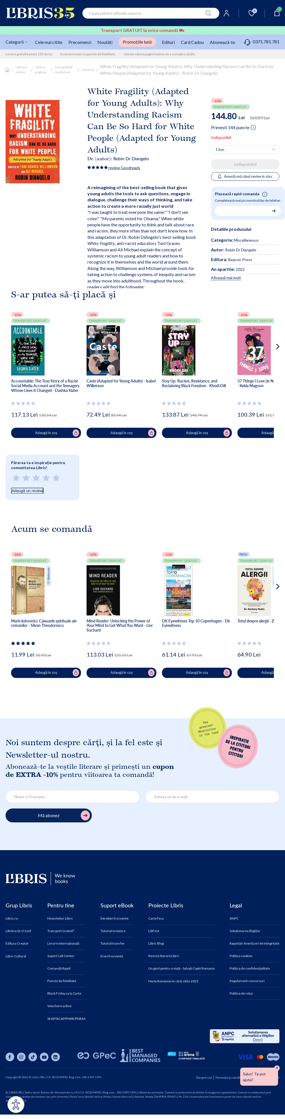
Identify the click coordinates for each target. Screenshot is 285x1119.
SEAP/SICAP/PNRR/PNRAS (66, 1018)
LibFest (153, 931)
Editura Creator (17, 943)
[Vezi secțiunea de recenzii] (24, 403)
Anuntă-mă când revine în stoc (245, 176)
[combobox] (150, 13)
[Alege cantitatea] (245, 149)
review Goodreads (124, 167)
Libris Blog (156, 943)
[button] (267, 369)
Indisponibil (245, 164)
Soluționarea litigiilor (245, 931)
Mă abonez (64, 815)
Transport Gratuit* (60, 931)
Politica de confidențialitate (250, 968)
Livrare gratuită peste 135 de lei (29, 54)
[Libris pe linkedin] (55, 1057)
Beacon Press (231, 259)
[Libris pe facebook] (10, 1057)
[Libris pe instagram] (21, 1057)
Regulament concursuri (247, 981)
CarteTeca (156, 918)
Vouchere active (59, 1006)
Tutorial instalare (113, 931)
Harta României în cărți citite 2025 (173, 981)
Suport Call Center (60, 956)
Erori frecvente (111, 956)
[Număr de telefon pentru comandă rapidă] (246, 210)
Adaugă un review (27, 491)
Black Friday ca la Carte (64, 993)
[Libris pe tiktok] (32, 1057)
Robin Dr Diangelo (131, 158)
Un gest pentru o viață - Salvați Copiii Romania (181, 968)
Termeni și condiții (228, 1077)
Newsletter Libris (60, 918)
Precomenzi (79, 42)
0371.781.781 (261, 41)
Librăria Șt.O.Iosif (18, 931)
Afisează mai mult (226, 277)
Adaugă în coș (57, 433)
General (88, 69)
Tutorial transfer (112, 943)
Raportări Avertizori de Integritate (254, 943)
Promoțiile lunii (137, 41)
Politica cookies (241, 956)
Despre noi (204, 1077)
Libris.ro (12, 918)
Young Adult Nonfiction (63, 69)
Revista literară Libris (163, 956)
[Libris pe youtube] (44, 1057)
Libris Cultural (16, 956)
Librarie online (21, 69)
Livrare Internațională (63, 943)
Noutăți (104, 42)
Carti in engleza (40, 69)
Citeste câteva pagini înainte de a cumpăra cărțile (159, 54)
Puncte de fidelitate (61, 981)
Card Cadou (192, 42)
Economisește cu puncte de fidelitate (87, 54)
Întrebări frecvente (114, 918)
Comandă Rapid (58, 968)
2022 (228, 269)
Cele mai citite (48, 42)
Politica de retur (241, 993)
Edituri (168, 42)
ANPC (234, 918)
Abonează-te (222, 42)
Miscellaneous (246, 240)
